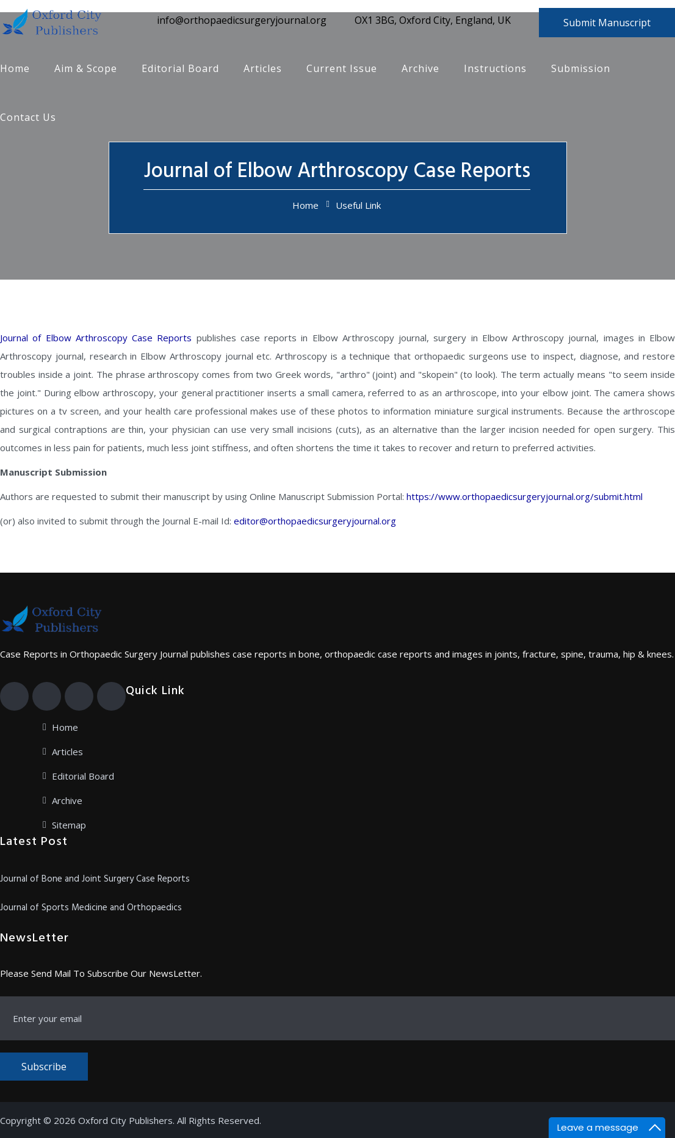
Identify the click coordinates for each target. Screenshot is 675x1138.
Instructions (495, 68)
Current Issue (341, 68)
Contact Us (28, 117)
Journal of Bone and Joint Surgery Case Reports (95, 879)
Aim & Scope (85, 68)
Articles (263, 68)
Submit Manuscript (607, 22)
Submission (580, 68)
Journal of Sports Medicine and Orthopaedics (91, 908)
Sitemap (69, 825)
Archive (420, 68)
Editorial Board (180, 68)
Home (15, 68)
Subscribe (44, 1066)
